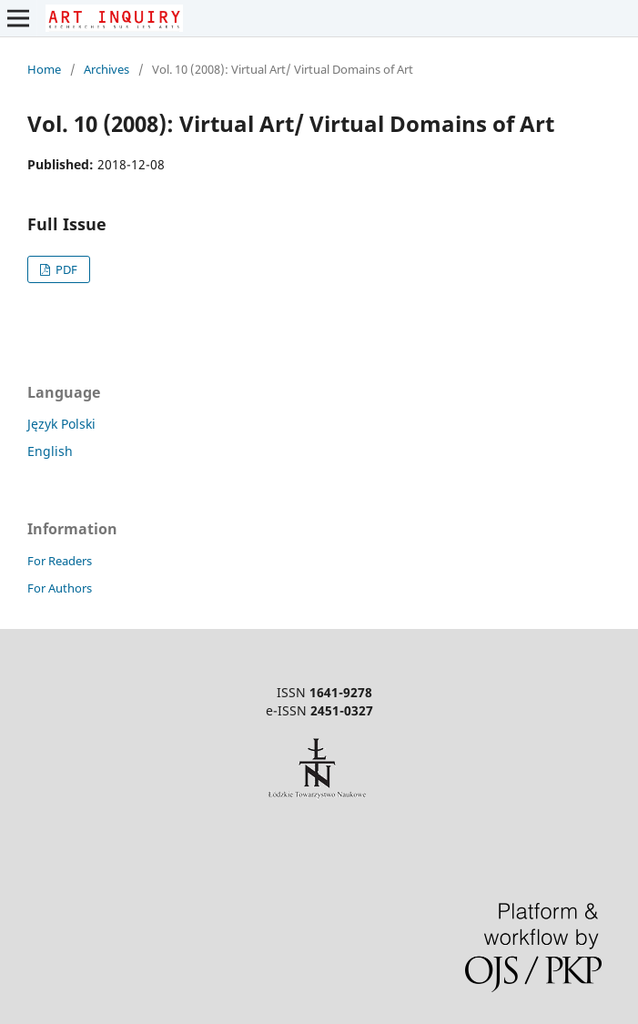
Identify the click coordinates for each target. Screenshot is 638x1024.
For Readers (59, 561)
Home (44, 69)
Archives (106, 69)
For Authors (59, 588)
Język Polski (61, 423)
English (50, 451)
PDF (65, 269)
